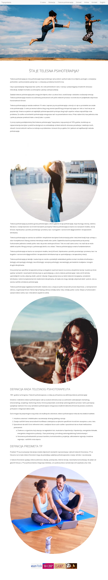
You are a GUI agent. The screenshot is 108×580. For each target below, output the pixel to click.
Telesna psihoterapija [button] (65, 2)
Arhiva (86, 2)
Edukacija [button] (51, 2)
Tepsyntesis (6, 2)
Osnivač (79, 2)
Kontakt (94, 2)
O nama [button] (43, 2)
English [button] (102, 2)
